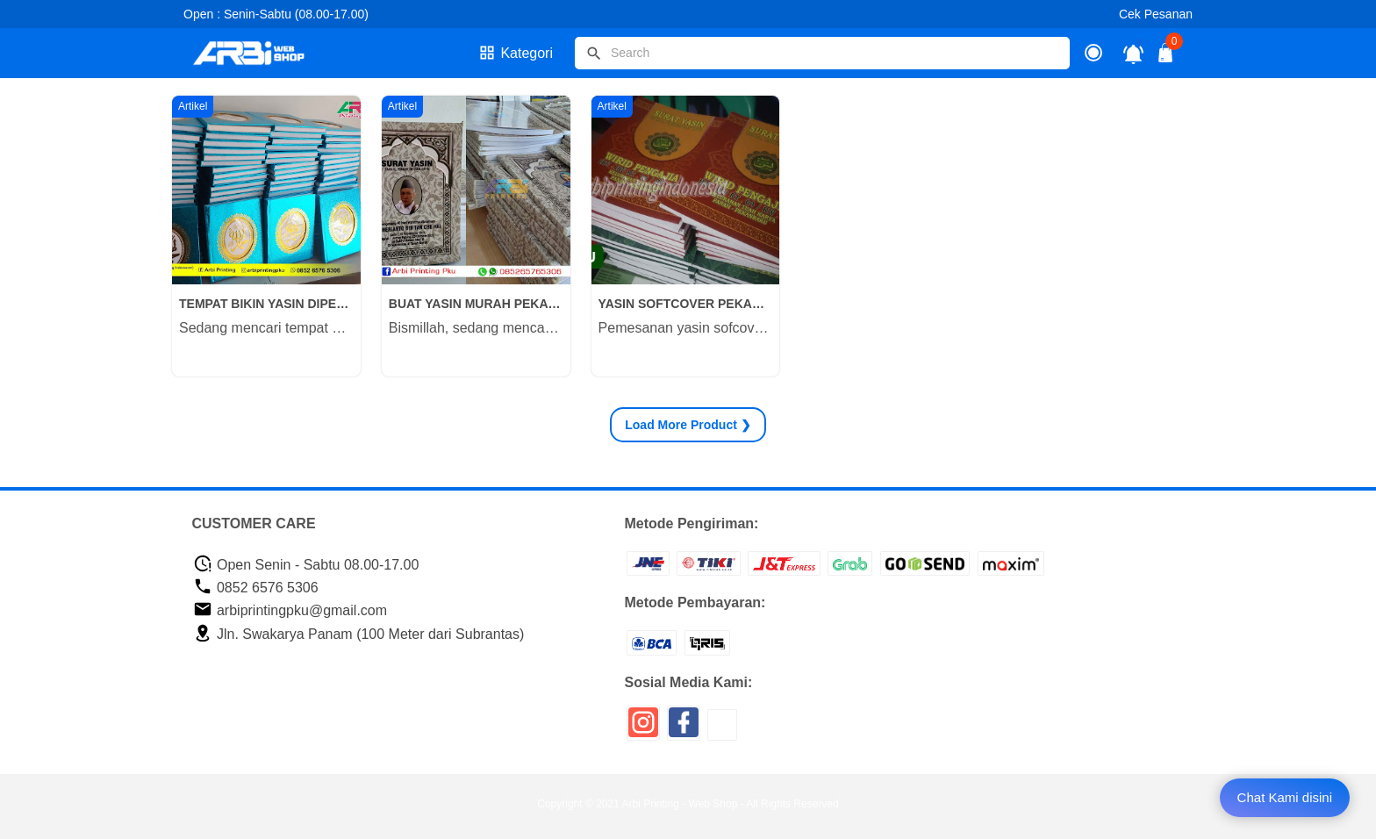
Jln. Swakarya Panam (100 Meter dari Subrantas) (359, 634)
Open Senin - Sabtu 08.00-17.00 (306, 564)
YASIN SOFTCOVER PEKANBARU (685, 304)
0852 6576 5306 (256, 587)
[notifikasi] (1133, 53)
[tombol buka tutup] (1166, 57)
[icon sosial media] (643, 728)
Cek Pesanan (1156, 14)
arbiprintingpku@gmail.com (290, 610)
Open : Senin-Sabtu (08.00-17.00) (276, 14)
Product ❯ (687, 425)
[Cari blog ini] (822, 53)
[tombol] (594, 53)
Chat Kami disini (1284, 797)
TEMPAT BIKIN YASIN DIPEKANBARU (266, 304)
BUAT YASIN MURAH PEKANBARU (476, 304)
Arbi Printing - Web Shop (680, 804)
